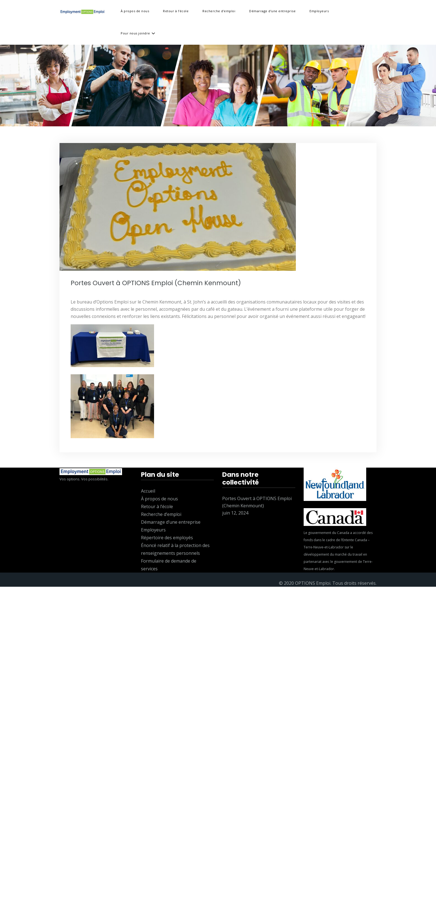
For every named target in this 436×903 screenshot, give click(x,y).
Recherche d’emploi (218, 11)
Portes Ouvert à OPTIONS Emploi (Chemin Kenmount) (156, 283)
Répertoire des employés (167, 538)
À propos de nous (135, 11)
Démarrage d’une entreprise (272, 11)
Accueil (148, 491)
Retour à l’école (176, 11)
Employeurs (319, 11)
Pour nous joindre (135, 33)
